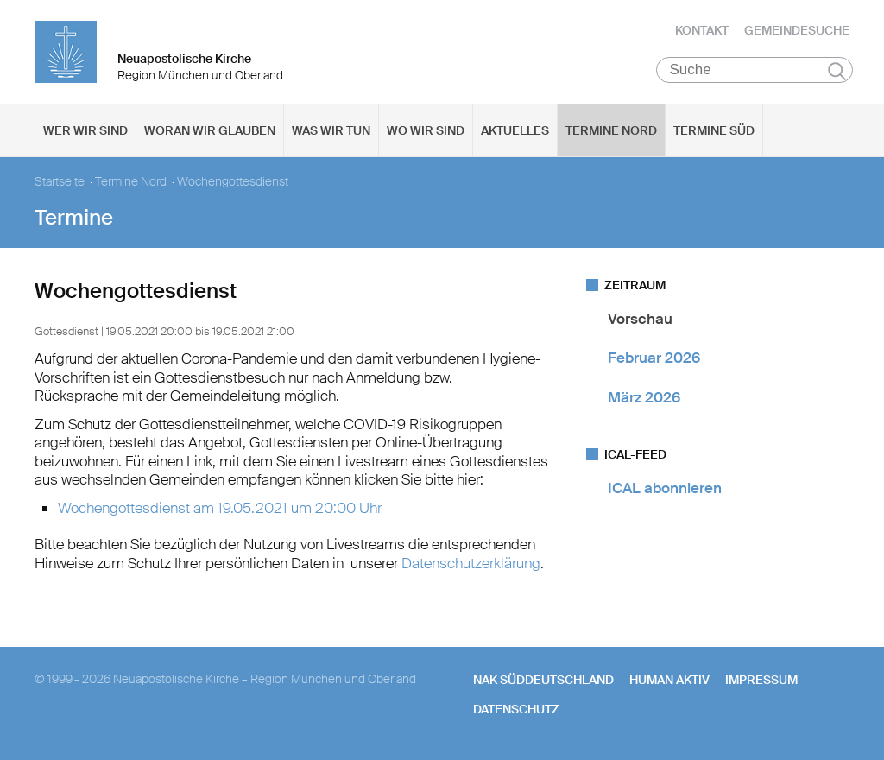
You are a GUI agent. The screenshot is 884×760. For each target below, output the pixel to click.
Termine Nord (611, 130)
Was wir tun (331, 130)
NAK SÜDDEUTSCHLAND (543, 679)
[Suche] (755, 70)
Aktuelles (515, 130)
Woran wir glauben (209, 130)
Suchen (837, 71)
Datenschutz (516, 709)
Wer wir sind (85, 130)
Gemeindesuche (796, 30)
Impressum (761, 679)
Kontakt (702, 30)
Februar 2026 (654, 357)
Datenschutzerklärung (470, 563)
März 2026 (644, 397)
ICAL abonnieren (665, 487)
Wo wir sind (425, 130)
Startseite (60, 181)
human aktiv (669, 679)
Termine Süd (714, 130)
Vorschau (640, 318)
